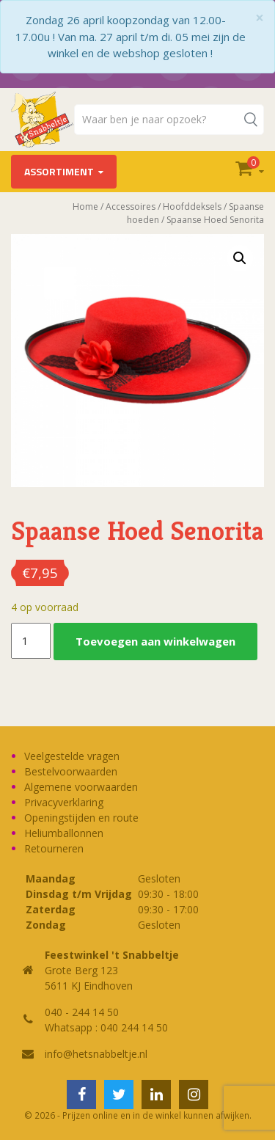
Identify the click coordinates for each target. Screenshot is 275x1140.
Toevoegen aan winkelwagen (155, 641)
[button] (240, 258)
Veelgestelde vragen (72, 756)
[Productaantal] (31, 641)
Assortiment (59, 171)
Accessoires (130, 206)
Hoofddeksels (192, 206)
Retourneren (54, 848)
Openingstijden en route (81, 818)
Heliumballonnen (63, 833)
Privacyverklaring (63, 802)
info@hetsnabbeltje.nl (96, 1054)
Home (85, 206)
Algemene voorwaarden (81, 787)
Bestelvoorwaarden (70, 771)
